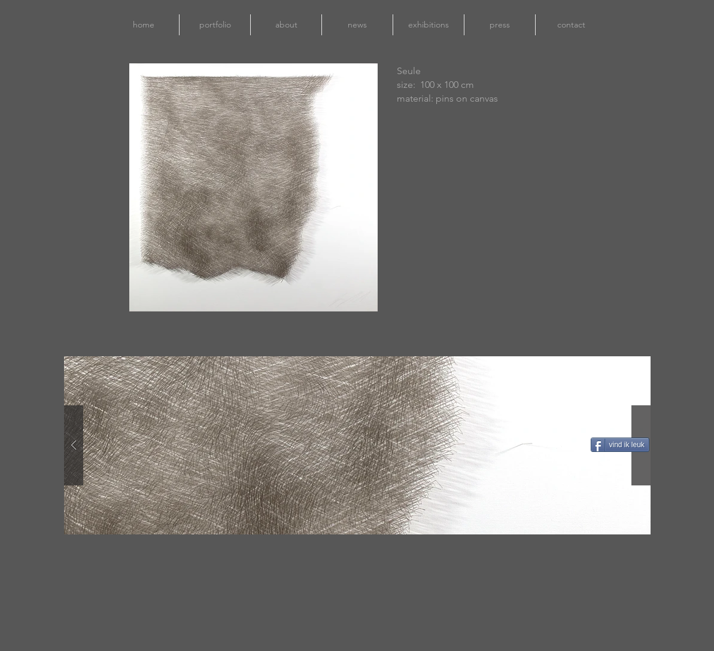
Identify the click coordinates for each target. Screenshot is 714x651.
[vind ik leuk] (620, 445)
